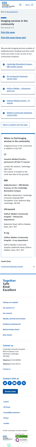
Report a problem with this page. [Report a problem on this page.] (15, 125)
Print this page (8, 32)
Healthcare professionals (12, 324)
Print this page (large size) (13, 37)
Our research (7, 313)
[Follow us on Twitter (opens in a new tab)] (5, 383)
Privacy (6, 418)
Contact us (6, 369)
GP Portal (6, 407)
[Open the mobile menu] (29, 5)
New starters (7, 335)
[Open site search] (20, 5)
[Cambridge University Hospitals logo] (9, 5)
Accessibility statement (11, 412)
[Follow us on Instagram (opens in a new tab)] (19, 383)
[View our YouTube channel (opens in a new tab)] (14, 383)
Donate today (10, 391)
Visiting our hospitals (10, 302)
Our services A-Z (12, 12)
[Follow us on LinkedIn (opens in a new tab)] (24, 383)
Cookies (6, 423)
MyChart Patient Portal (11, 329)
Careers (6, 402)
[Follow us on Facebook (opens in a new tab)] (10, 383)
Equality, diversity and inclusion (14, 319)
